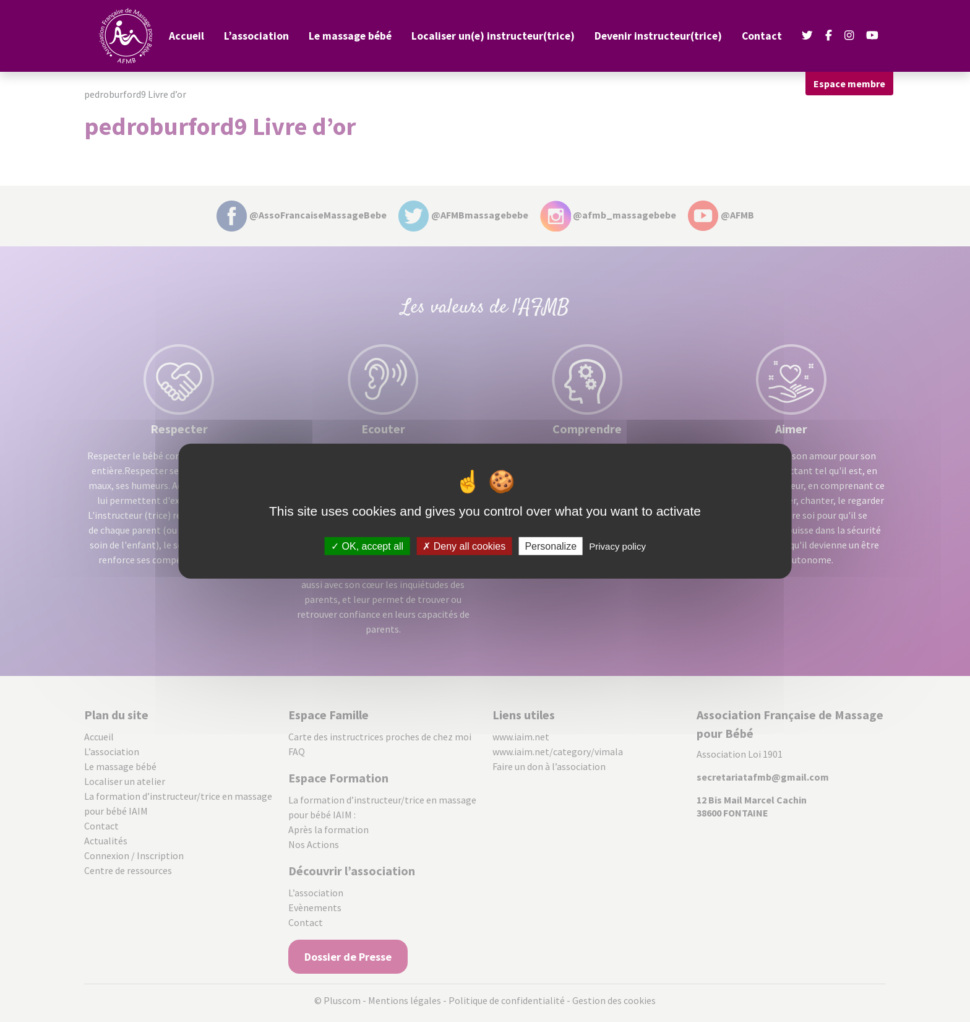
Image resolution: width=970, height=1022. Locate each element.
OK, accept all (367, 546)
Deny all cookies (464, 546)
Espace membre (849, 83)
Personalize (551, 546)
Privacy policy (617, 546)
